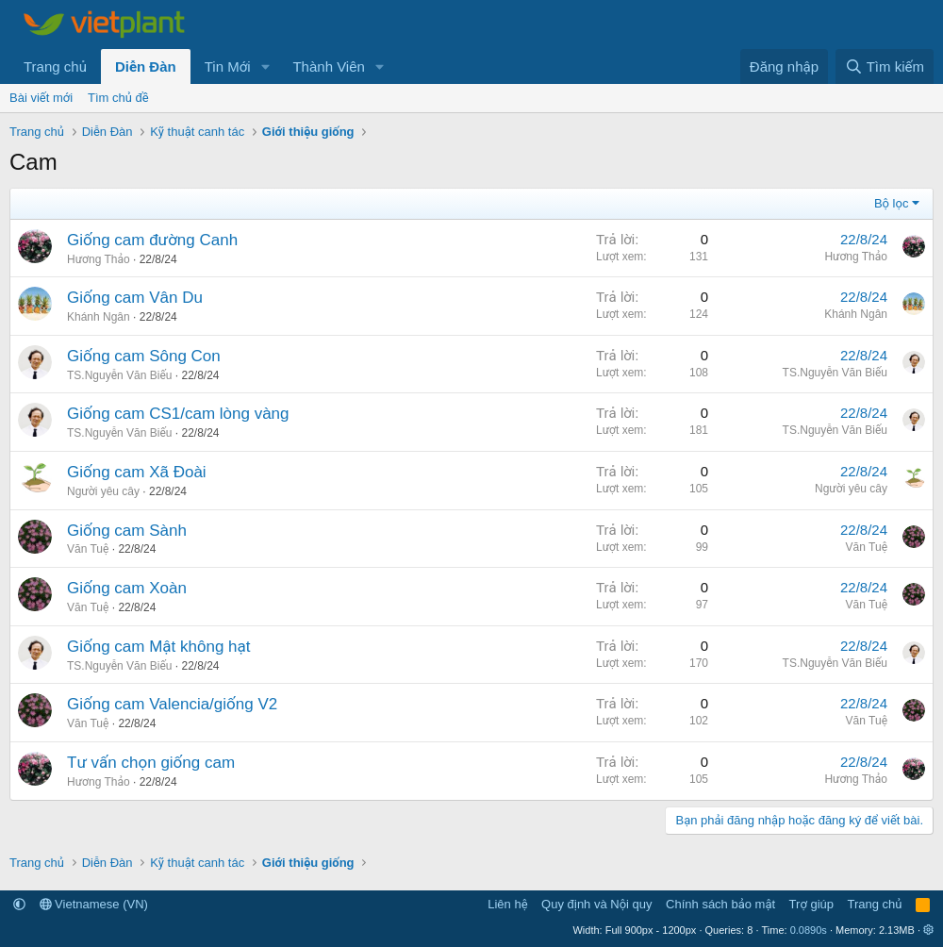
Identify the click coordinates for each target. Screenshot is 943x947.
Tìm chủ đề (118, 98)
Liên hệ (507, 904)
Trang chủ (55, 66)
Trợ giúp (811, 904)
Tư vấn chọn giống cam (151, 763)
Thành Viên (328, 66)
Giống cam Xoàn (127, 588)
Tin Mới (228, 66)
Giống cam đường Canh (152, 240)
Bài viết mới (41, 98)
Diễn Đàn (145, 66)
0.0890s (808, 930)
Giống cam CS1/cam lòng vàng (178, 414)
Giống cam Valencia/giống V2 (172, 704)
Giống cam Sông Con (144, 356)
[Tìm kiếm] (884, 66)
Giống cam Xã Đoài (137, 472)
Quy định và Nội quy (597, 904)
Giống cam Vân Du (135, 298)
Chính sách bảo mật (720, 904)
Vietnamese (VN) (94, 904)
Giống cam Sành (127, 531)
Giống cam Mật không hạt (159, 647)
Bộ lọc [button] (891, 203)
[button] (265, 66)
